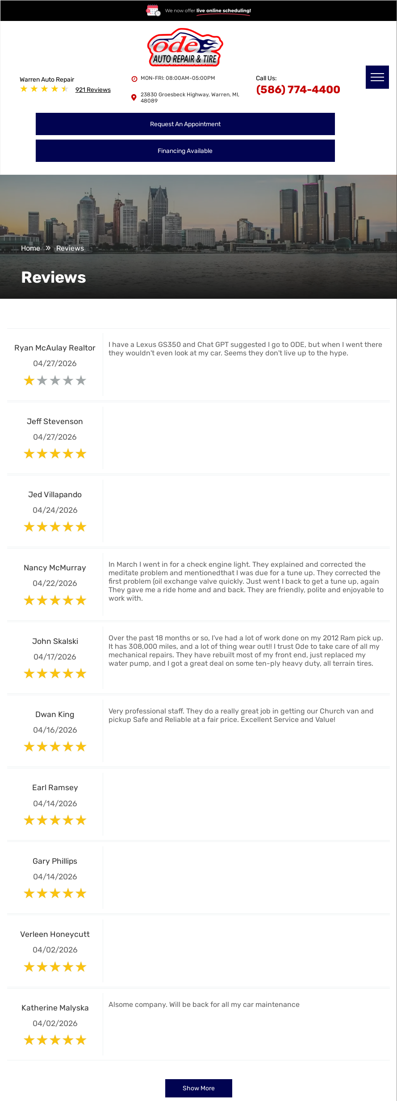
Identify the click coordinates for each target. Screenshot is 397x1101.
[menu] (377, 77)
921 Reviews (93, 90)
